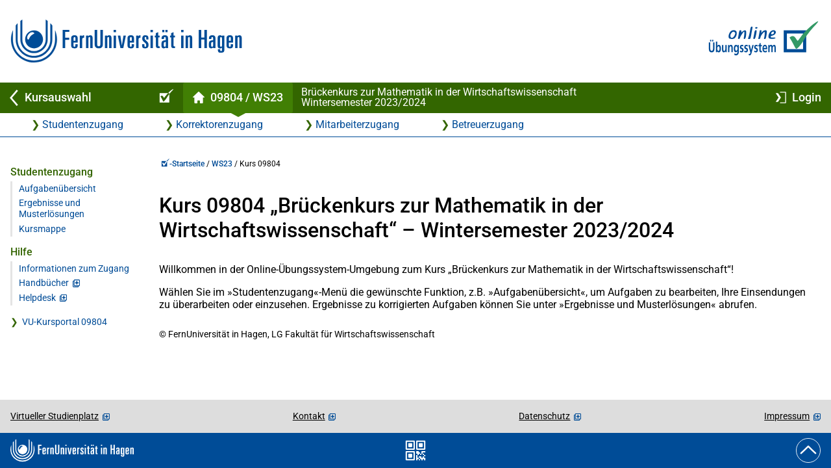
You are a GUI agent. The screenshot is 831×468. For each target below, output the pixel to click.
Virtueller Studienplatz (54, 416)
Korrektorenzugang (219, 124)
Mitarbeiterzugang (357, 124)
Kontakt (309, 416)
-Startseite (182, 163)
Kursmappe (42, 229)
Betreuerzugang (488, 124)
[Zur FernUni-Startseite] (126, 41)
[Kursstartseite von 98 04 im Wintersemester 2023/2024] (237, 98)
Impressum (787, 416)
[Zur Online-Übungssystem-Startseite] (761, 41)
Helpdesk (37, 298)
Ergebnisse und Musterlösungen (51, 209)
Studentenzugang (82, 124)
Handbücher (44, 283)
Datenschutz (544, 416)
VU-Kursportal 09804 (64, 322)
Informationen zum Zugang (74, 268)
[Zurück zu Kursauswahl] (72, 98)
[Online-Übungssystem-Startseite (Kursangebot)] (164, 98)
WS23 (222, 163)
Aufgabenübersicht (57, 188)
